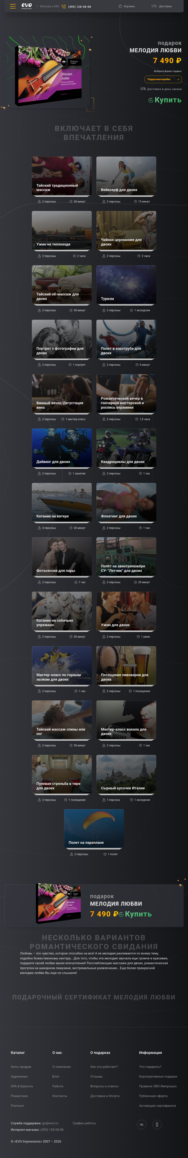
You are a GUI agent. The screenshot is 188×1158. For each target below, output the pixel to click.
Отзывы (96, 1076)
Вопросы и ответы (104, 1086)
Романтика (19, 1096)
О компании (61, 1067)
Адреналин (19, 1076)
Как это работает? (104, 1067)
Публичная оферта (153, 1096)
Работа (57, 1086)
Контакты (59, 1096)
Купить (168, 99)
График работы (84, 1123)
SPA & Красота (22, 1086)
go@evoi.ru (50, 1123)
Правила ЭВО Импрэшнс (158, 1086)
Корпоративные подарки (158, 1076)
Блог (56, 1076)
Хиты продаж (21, 1067)
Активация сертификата (157, 1106)
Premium (17, 1106)
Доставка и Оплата (105, 1096)
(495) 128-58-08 (51, 1130)
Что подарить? (150, 1067)
